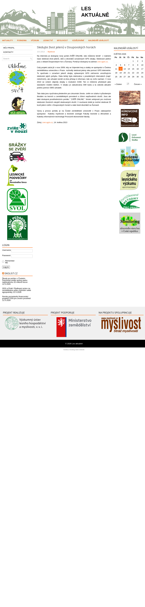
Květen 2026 (120, 54)
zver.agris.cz (102, 62)
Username (6, 250)
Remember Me (9, 262)
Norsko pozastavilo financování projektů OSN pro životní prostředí (16, 297)
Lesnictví (48, 40)
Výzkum (35, 40)
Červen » (138, 84)
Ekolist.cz (11, 273)
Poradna (22, 40)
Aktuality (7, 40)
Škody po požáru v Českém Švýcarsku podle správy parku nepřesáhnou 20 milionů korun (15, 280)
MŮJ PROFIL (8, 48)
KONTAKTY (8, 52)
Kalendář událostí (98, 40)
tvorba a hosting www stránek (74, 349)
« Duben (118, 84)
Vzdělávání (78, 40)
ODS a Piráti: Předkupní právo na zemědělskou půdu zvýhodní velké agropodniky (16, 290)
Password (6, 255)
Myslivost (62, 40)
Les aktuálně (77, 344)
